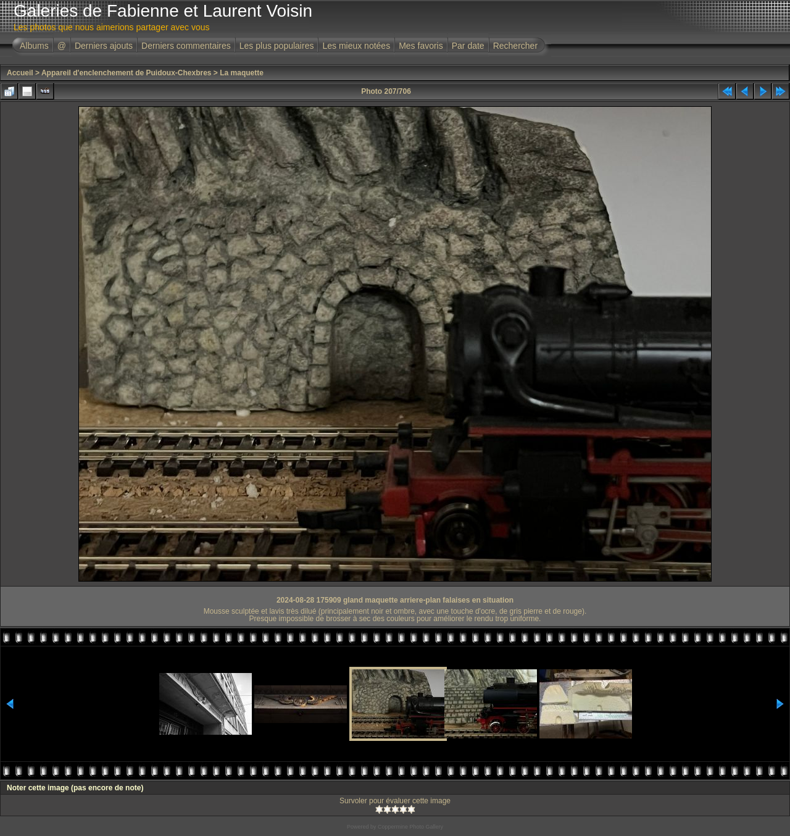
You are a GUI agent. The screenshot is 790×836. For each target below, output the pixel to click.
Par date (468, 46)
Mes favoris (421, 46)
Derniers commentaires (186, 46)
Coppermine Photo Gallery (410, 827)
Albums (34, 46)
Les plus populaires (276, 46)
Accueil (20, 73)
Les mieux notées (356, 46)
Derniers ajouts (104, 46)
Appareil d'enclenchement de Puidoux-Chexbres (126, 73)
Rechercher (515, 46)
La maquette (242, 73)
